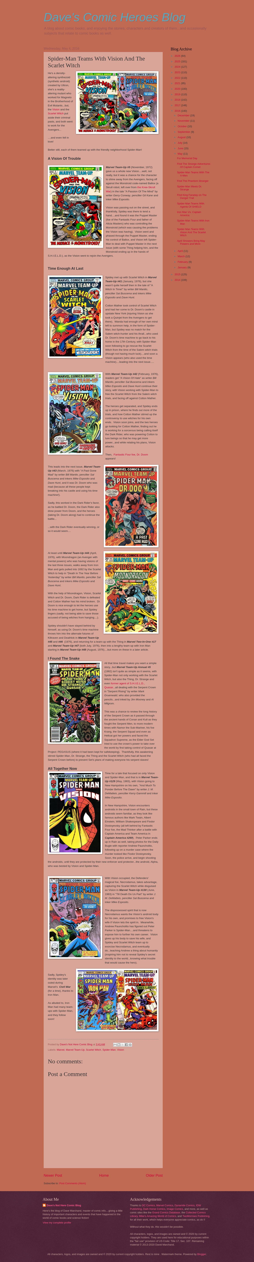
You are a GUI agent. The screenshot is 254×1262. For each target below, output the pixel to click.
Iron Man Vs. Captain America (189, 214)
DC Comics (148, 1205)
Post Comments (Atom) (72, 1183)
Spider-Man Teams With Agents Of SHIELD (190, 205)
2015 (178, 274)
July (180, 142)
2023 (178, 72)
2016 (178, 110)
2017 (178, 105)
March (181, 256)
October (182, 126)
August (182, 137)
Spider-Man (109, 1049)
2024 (178, 66)
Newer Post (53, 1175)
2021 (178, 83)
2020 (178, 88)
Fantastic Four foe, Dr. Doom (131, 454)
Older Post (154, 1175)
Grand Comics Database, (166, 1212)
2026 (178, 55)
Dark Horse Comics (154, 1208)
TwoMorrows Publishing (195, 1216)
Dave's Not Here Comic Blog (64, 1205)
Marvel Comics (164, 1205)
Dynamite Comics (185, 1205)
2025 (178, 61)
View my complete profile (57, 1222)
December (184, 115)
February (183, 261)
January (182, 267)
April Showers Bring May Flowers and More (191, 242)
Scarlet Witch (56, 113)
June (181, 148)
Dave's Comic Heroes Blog (115, 17)
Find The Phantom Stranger (193, 180)
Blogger (201, 1254)
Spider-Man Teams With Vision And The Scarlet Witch (191, 232)
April (180, 250)
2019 (178, 94)
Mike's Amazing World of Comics (157, 1216)
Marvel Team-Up (75, 1049)
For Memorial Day (187, 158)
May (180, 153)
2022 (178, 77)
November (184, 120)
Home (104, 1175)
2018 (178, 99)
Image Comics (175, 1208)
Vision (56, 109)
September (184, 131)
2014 (178, 279)
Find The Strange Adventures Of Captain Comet (193, 165)
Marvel (60, 1049)
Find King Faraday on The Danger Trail (192, 196)
